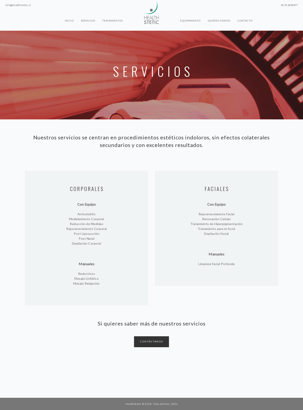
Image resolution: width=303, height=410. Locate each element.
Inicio (69, 20)
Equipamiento (190, 20)
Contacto (245, 20)
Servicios (88, 20)
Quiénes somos (219, 20)
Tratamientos (112, 20)
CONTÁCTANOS (151, 341)
